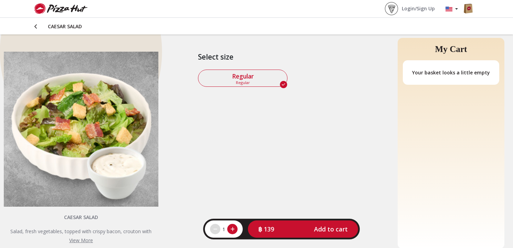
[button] (303, 229)
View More (81, 240)
